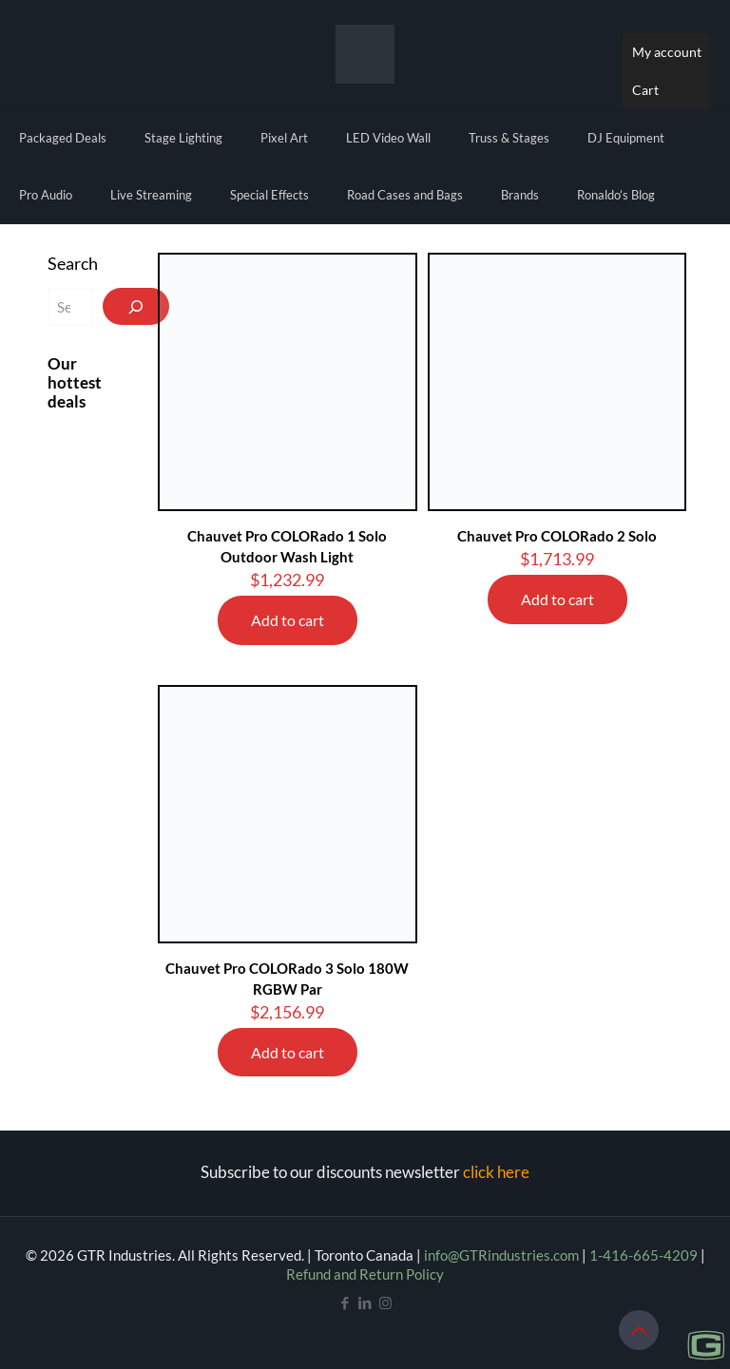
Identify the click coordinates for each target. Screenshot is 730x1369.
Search (73, 263)
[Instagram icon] (385, 1302)
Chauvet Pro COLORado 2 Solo (557, 535)
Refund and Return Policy (365, 1274)
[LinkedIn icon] (365, 1302)
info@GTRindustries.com (501, 1255)
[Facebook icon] (345, 1302)
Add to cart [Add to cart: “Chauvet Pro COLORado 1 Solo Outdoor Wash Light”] (287, 620)
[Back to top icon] (639, 1330)
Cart (645, 90)
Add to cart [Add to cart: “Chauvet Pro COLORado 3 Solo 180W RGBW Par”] (287, 1052)
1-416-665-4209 (643, 1255)
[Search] (136, 306)
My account (666, 52)
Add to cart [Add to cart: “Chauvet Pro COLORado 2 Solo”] (557, 599)
